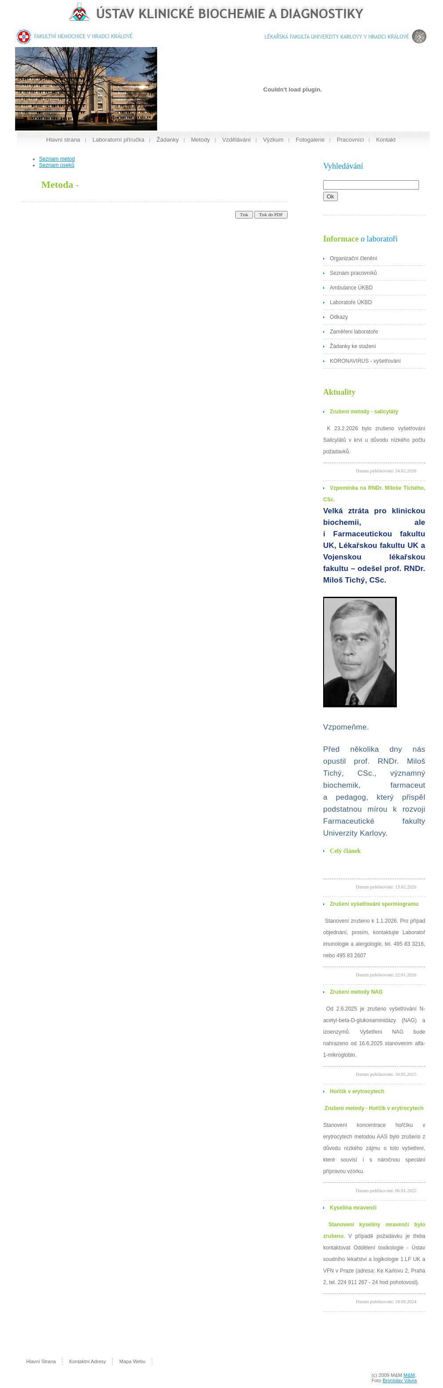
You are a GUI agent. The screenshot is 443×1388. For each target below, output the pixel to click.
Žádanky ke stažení (353, 346)
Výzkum (273, 139)
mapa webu (132, 1361)
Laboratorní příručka (118, 139)
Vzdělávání (236, 139)
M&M (409, 1375)
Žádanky (168, 139)
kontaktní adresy (87, 1361)
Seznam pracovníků (353, 273)
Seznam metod (57, 159)
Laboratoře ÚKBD (351, 302)
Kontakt (386, 139)
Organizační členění (353, 258)
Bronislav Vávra (400, 1380)
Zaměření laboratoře (354, 332)
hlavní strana (41, 1361)
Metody (200, 139)
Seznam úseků (56, 165)
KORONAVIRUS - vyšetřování (365, 361)
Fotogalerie (310, 139)
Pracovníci (350, 139)
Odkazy (339, 317)
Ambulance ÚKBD (351, 288)
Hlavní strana (63, 139)
